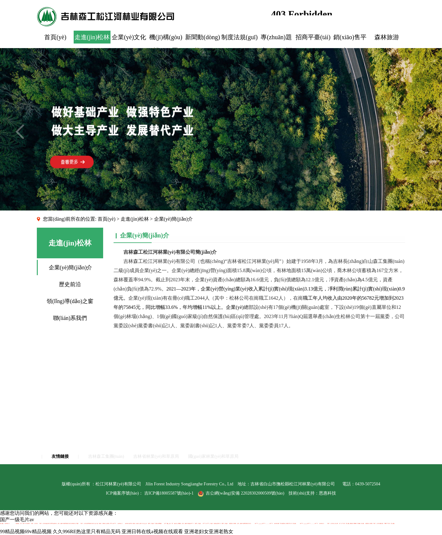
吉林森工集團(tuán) (106, 456)
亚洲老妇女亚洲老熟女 (208, 531)
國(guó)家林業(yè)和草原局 (213, 456)
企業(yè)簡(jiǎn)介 (70, 267)
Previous (19, 131)
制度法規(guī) (239, 37)
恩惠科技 (327, 493)
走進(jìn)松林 (92, 37)
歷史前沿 (70, 284)
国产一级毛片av (17, 519)
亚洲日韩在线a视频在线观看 (152, 531)
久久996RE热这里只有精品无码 (86, 531)
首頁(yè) (55, 37)
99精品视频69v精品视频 (26, 531)
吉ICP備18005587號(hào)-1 (169, 493)
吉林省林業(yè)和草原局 (156, 456)
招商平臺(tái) (313, 37)
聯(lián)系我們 (70, 318)
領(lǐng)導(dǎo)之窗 (70, 301)
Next (422, 131)
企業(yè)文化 (129, 37)
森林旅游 (386, 37)
